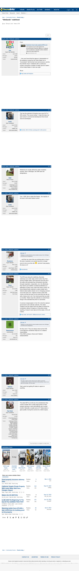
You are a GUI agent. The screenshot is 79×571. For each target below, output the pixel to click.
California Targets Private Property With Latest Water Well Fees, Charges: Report (13, 488)
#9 (48, 399)
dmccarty (49, 509)
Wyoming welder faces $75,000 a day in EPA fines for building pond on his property (13, 510)
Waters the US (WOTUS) (10, 495)
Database (47, 10)
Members (23, 13)
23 (12, 505)
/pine (3, 514)
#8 (48, 375)
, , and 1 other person (33, 130)
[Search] (76, 10)
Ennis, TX (15, 337)
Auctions (39, 10)
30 (19, 492)
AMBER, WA (14, 128)
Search (18, 13)
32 (23, 492)
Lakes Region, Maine (13, 268)
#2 (48, 110)
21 (8, 505)
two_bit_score (5, 497)
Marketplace (31, 10)
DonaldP (49, 501)
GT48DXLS (4, 504)
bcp (4, 23)
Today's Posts (5, 13)
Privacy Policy (55, 557)
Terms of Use (44, 557)
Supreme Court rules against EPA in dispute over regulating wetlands (45, 45)
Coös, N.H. (15, 393)
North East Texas (13, 292)
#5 (48, 249)
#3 (48, 166)
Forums (22, 10)
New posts (12, 13)
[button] (52, 9)
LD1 (3, 483)
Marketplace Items (7, 447)
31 (21, 492)
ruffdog (49, 487)
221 (35, 499)
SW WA (15, 57)
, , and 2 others (33, 314)
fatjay (3, 492)
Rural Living (15, 483)
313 (35, 486)
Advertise (35, 557)
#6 (48, 273)
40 (35, 508)
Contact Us (25, 557)
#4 (48, 193)
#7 (48, 318)
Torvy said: (22, 378)
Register (56, 10)
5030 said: (22, 253)
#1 (48, 38)
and (27, 73)
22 (10, 505)
